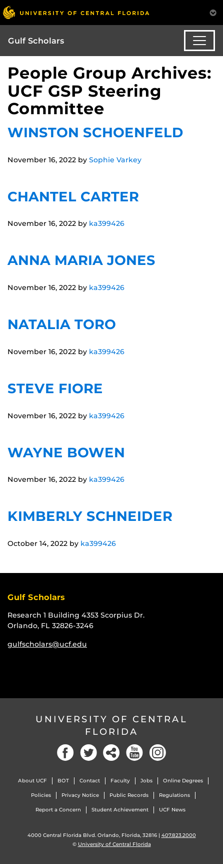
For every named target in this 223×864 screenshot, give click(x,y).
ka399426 (106, 223)
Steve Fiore (55, 388)
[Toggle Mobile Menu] (213, 12)
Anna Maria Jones (82, 260)
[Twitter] (88, 752)
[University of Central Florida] (76, 12)
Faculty (120, 780)
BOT (63, 780)
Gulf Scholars (36, 41)
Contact (90, 780)
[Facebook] (65, 752)
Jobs (146, 780)
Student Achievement (120, 809)
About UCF (32, 780)
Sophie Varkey (115, 159)
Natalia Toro (62, 324)
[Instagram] (157, 752)
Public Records (129, 795)
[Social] (111, 752)
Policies (41, 795)
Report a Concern (58, 809)
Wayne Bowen (66, 452)
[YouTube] (134, 752)
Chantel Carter (73, 196)
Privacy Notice (80, 795)
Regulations (174, 795)
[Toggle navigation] (199, 40)
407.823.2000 (179, 835)
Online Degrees (183, 780)
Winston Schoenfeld (96, 132)
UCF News (172, 809)
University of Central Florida (112, 725)
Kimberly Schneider (90, 516)
